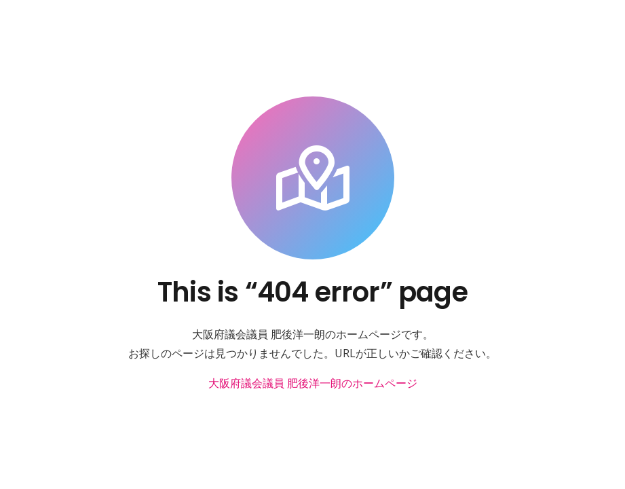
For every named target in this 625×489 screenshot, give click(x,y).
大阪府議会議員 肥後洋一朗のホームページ (312, 383)
